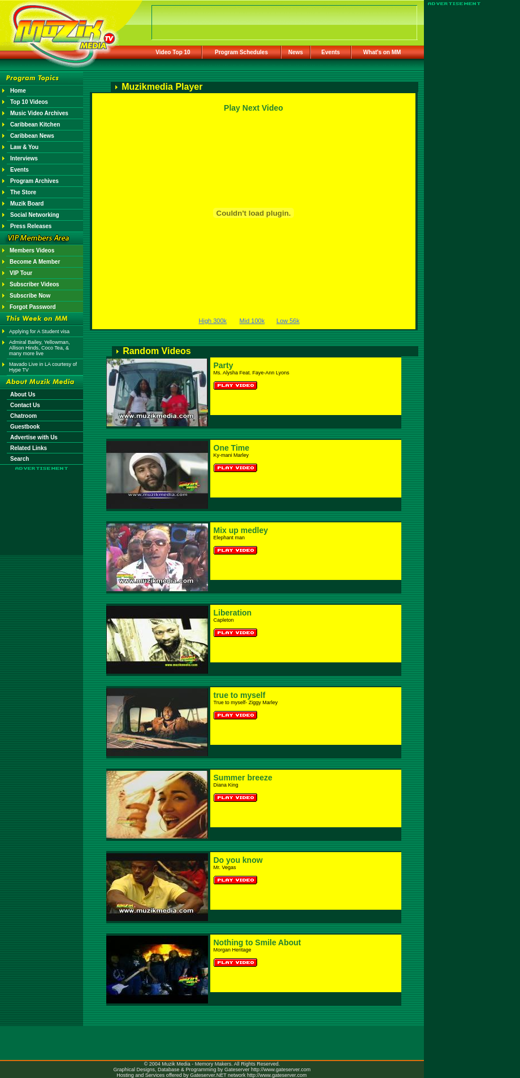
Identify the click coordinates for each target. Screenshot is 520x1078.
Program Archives (34, 181)
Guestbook (25, 427)
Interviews (24, 158)
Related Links (28, 448)
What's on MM (382, 52)
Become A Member (35, 262)
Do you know (238, 860)
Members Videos (32, 250)
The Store (23, 192)
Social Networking (34, 215)
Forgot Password (33, 307)
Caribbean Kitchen (35, 124)
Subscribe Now (30, 296)
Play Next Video (253, 107)
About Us (22, 394)
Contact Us (25, 405)
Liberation (233, 612)
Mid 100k (252, 320)
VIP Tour (21, 273)
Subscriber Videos (34, 284)
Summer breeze (243, 777)
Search (19, 459)
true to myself (240, 695)
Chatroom (23, 416)
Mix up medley (241, 530)
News (295, 52)
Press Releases (30, 226)
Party (223, 365)
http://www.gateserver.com (281, 1069)
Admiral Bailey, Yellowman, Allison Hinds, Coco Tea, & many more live (39, 347)
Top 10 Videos (29, 102)
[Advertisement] (42, 503)
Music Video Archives (39, 113)
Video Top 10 (172, 52)
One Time (232, 447)
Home (18, 91)
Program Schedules (241, 52)
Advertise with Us (34, 437)
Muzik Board (27, 203)
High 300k (213, 320)
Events (331, 52)
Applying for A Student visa (39, 331)
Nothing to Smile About (257, 942)
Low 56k (288, 320)
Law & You (24, 147)
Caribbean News (32, 136)
